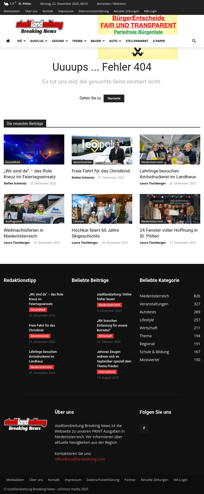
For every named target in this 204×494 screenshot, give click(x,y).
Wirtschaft (105, 336)
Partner (130, 480)
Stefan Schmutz (15, 183)
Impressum (66, 11)
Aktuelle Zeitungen (126, 11)
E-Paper (159, 41)
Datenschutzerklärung (94, 11)
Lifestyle (78, 221)
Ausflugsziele (13, 221)
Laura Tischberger (153, 183)
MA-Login (150, 11)
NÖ (21, 41)
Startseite (114, 98)
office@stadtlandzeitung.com (80, 459)
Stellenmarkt (137, 41)
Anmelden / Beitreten (111, 4)
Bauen (98, 41)
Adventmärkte (82, 162)
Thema (79, 41)
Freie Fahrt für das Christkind (101, 171)
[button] (194, 41)
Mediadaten (12, 11)
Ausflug (39, 41)
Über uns (31, 11)
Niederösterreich (152, 162)
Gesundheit (12, 162)
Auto (115, 41)
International (107, 372)
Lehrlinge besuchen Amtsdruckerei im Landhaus (43, 356)
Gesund (60, 41)
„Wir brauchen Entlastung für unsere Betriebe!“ (112, 325)
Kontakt (47, 11)
